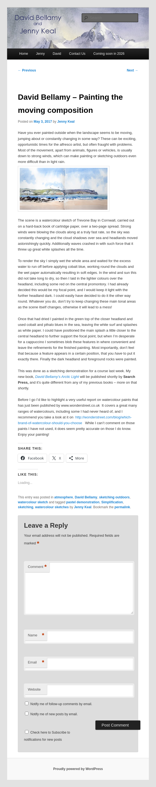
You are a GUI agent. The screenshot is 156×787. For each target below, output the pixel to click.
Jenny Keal (66, 121)
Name (36, 635)
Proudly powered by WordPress (78, 769)
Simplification (112, 502)
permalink (122, 507)
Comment (37, 567)
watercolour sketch (33, 502)
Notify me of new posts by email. (54, 714)
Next (132, 70)
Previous (27, 70)
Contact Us (77, 54)
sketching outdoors (114, 497)
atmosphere (63, 497)
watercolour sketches (52, 507)
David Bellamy (86, 497)
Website (34, 689)
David (57, 54)
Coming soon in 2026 (108, 54)
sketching (25, 507)
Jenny (40, 54)
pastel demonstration (82, 502)
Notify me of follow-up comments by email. (61, 704)
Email (36, 663)
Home (23, 54)
